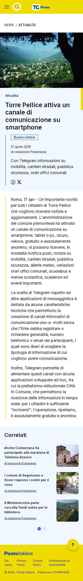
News (9, 25)
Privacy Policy (21, 562)
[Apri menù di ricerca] (17, 6)
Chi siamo (8, 562)
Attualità (27, 25)
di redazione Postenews (20, 463)
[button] (39, 529)
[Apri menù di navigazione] (6, 6)
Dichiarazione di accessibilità (59, 562)
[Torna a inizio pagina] (73, 544)
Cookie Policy (37, 562)
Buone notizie (24, 137)
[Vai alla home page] (41, 7)
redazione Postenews (30, 152)
